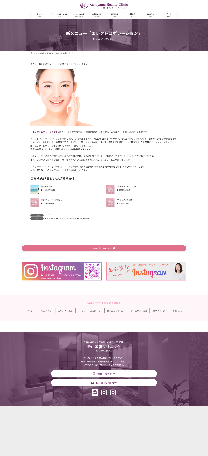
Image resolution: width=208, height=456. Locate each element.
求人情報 (124, 409)
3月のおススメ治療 (125, 199)
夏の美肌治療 (46, 186)
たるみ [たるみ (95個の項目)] (46, 311)
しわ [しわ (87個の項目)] (29, 311)
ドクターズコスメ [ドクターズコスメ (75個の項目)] (90, 311)
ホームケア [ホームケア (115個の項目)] (139, 311)
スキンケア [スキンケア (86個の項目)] (65, 311)
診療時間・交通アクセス (93, 409)
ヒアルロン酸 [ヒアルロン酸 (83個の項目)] (115, 311)
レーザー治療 (84, 218)
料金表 (112, 409)
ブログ (47, 215)
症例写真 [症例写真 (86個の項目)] (159, 311)
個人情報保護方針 (142, 409)
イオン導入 (51, 218)
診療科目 (72, 409)
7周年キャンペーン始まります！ (54, 199)
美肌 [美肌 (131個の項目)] (178, 311)
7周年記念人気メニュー (126, 186)
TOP (61, 409)
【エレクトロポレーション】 (44, 131)
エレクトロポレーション (67, 218)
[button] (104, 248)
